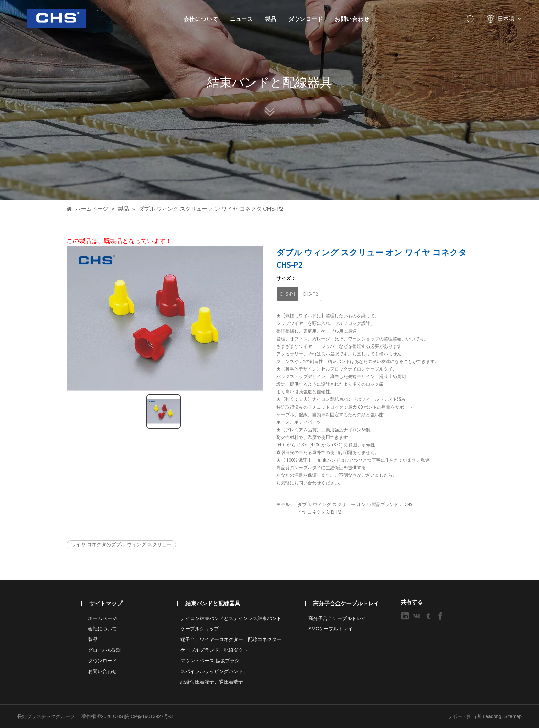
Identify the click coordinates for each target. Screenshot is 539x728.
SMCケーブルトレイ (330, 628)
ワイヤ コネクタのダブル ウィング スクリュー (121, 544)
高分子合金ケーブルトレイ (337, 618)
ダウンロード (305, 19)
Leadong (492, 716)
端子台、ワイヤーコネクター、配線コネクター (231, 639)
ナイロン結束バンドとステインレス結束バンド (231, 618)
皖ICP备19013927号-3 (148, 716)
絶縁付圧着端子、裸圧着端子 (211, 681)
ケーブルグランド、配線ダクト (214, 650)
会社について (201, 19)
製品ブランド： (387, 504)
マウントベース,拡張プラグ (210, 660)
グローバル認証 (105, 650)
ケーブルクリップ (199, 628)
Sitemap (513, 716)
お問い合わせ (352, 19)
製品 (271, 19)
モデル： (285, 504)
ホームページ (102, 618)
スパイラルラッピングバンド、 (214, 671)
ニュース (241, 19)
